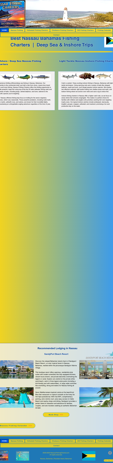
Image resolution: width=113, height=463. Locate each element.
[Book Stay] (56, 414)
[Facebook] (110, 453)
